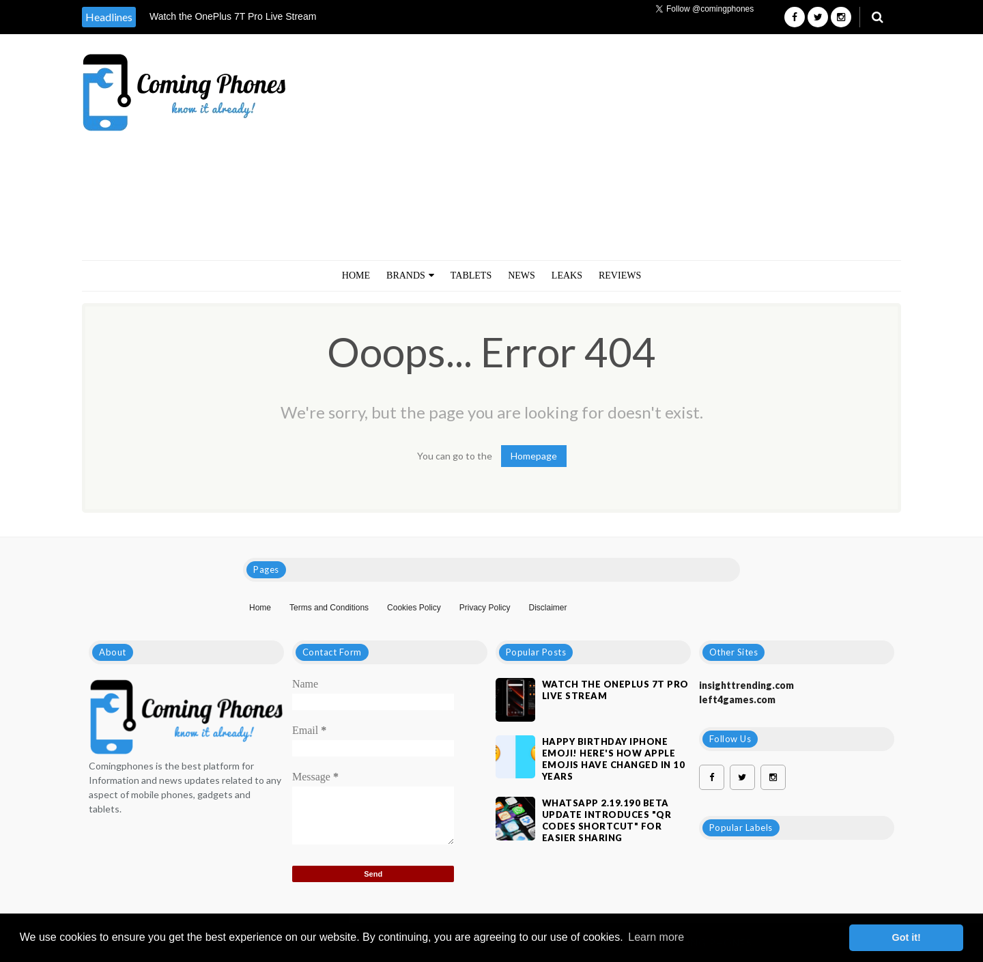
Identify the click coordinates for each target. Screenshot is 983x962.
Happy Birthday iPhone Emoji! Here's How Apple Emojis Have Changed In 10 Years (613, 759)
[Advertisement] (654, 147)
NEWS (521, 275)
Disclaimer (547, 607)
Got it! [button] (906, 937)
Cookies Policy (414, 607)
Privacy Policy (485, 607)
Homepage (534, 456)
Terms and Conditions (329, 607)
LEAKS (567, 275)
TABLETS (471, 275)
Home (356, 275)
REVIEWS (620, 275)
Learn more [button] (656, 937)
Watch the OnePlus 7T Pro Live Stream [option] (232, 16)
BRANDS (410, 275)
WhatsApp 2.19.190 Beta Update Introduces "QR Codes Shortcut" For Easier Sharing (607, 820)
